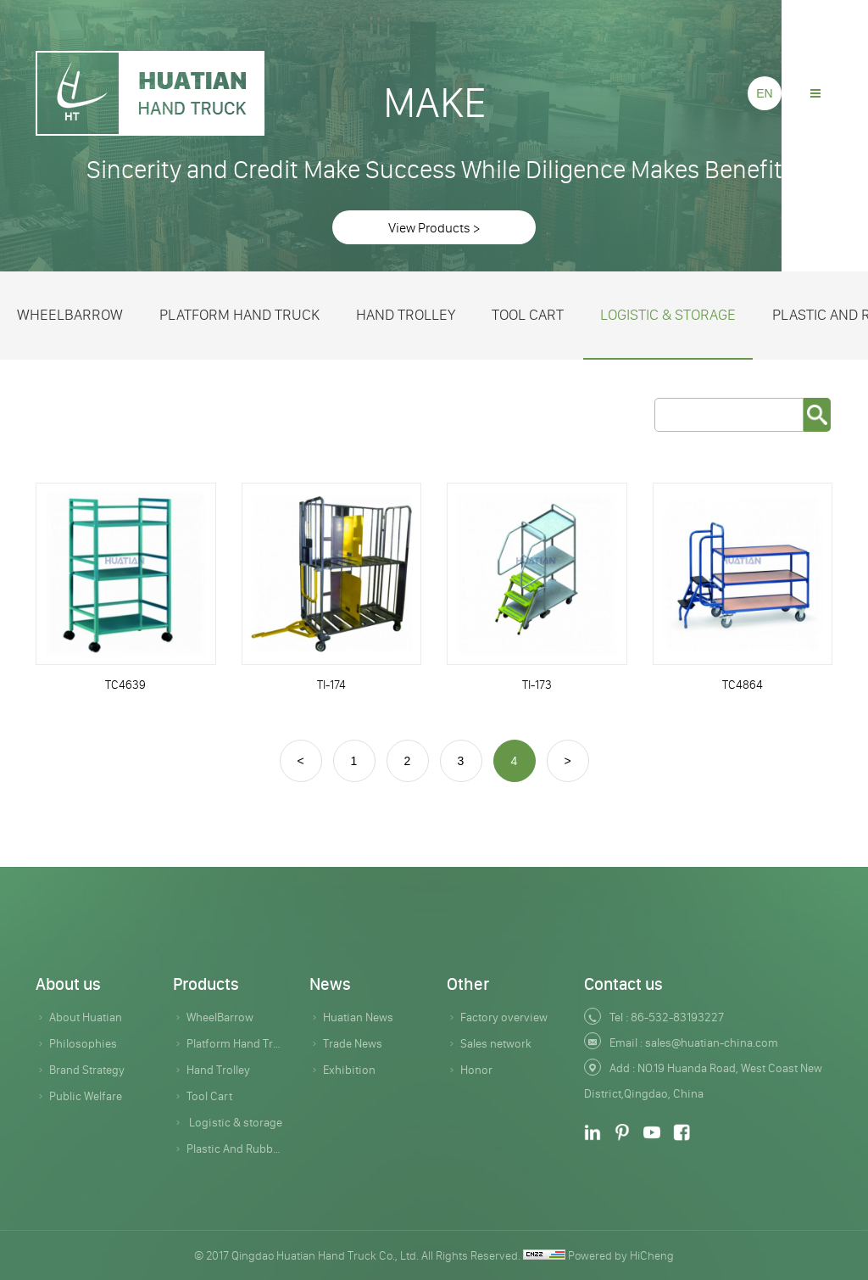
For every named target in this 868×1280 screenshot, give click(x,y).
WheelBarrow (70, 314)
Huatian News (358, 1017)
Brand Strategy (87, 1069)
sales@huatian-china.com (711, 1042)
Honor (476, 1069)
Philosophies (83, 1043)
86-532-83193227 (677, 1017)
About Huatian (85, 1017)
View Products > (434, 227)
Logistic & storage (668, 314)
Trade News (352, 1043)
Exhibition (349, 1069)
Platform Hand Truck (239, 314)
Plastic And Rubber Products (235, 1148)
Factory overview (504, 1017)
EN (764, 93)
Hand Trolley (405, 314)
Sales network (495, 1043)
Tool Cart (528, 314)
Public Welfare (85, 1096)
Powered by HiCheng (621, 1255)
